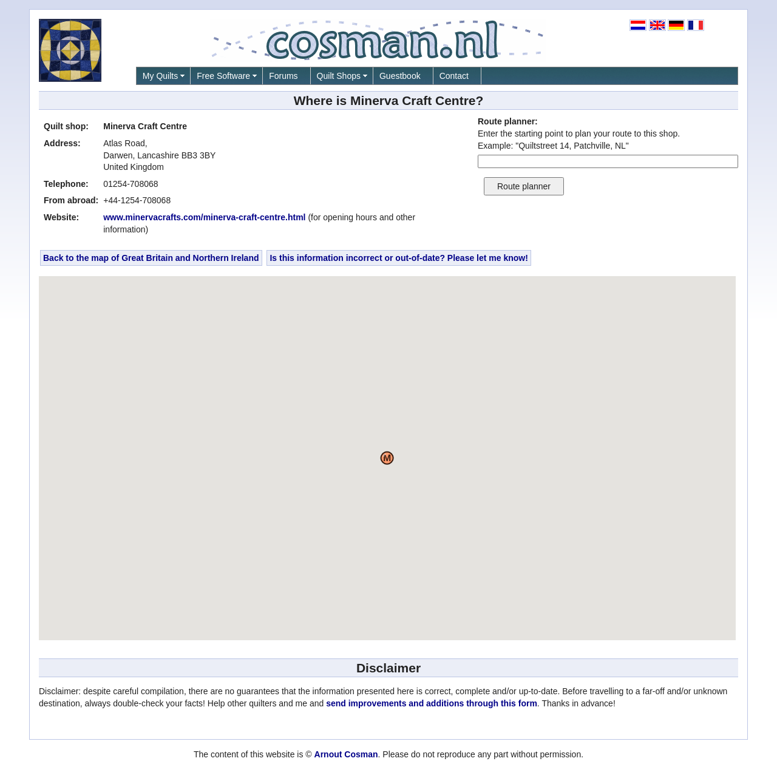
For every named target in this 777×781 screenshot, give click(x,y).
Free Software (223, 76)
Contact (454, 76)
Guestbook (400, 76)
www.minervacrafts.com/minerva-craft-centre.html (204, 217)
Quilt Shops (339, 76)
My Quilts (160, 76)
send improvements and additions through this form (431, 703)
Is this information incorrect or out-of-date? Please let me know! (399, 258)
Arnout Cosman (346, 754)
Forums (283, 76)
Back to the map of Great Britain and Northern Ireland (151, 258)
